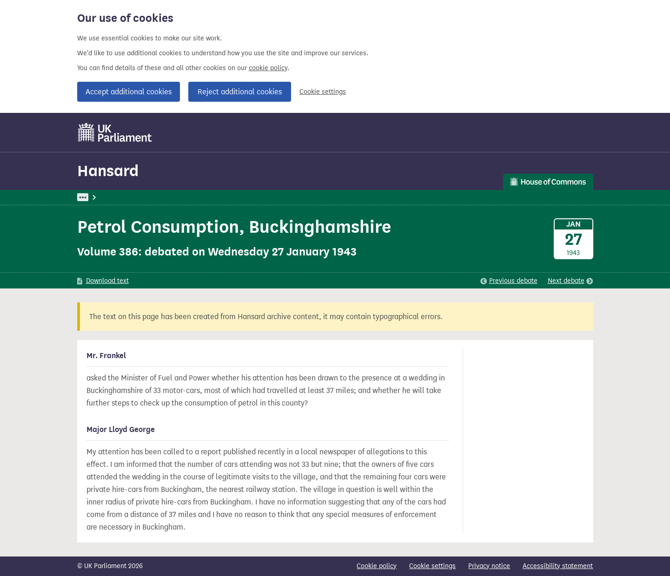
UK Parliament (98, 197)
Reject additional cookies (240, 91)
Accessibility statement (558, 566)
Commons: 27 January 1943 (209, 197)
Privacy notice (489, 566)
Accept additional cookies (129, 91)
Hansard (108, 170)
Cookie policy (377, 566)
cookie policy (268, 68)
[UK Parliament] (115, 132)
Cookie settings (322, 92)
